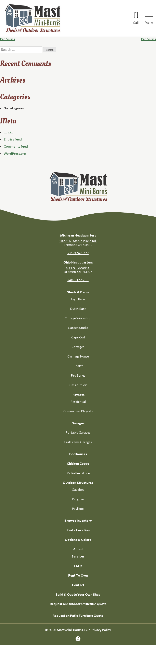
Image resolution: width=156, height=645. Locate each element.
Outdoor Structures (78, 482)
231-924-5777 (78, 253)
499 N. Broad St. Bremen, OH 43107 (78, 269)
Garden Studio (78, 328)
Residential (78, 401)
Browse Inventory (78, 520)
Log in (8, 132)
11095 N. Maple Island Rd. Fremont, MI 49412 (78, 242)
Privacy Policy (101, 630)
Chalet (78, 366)
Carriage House (78, 356)
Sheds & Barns (78, 292)
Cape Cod (78, 337)
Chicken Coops (78, 463)
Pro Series (7, 39)
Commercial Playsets (78, 411)
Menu (149, 22)
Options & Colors (78, 539)
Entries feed (13, 139)
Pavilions (78, 508)
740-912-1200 (78, 280)
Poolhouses (78, 454)
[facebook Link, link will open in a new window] (78, 638)
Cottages (78, 347)
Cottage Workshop (78, 318)
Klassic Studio (78, 385)
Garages (78, 423)
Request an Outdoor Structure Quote (78, 604)
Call (136, 22)
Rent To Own (78, 575)
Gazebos (78, 489)
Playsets (78, 395)
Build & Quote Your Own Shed (78, 594)
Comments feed (16, 146)
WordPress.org (15, 153)
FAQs (78, 566)
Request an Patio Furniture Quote (78, 615)
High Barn (78, 299)
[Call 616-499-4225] (136, 18)
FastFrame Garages (78, 442)
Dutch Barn (78, 308)
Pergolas (78, 499)
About (78, 549)
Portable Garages (78, 432)
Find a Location (78, 530)
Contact (78, 585)
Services (78, 556)
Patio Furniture (78, 473)
